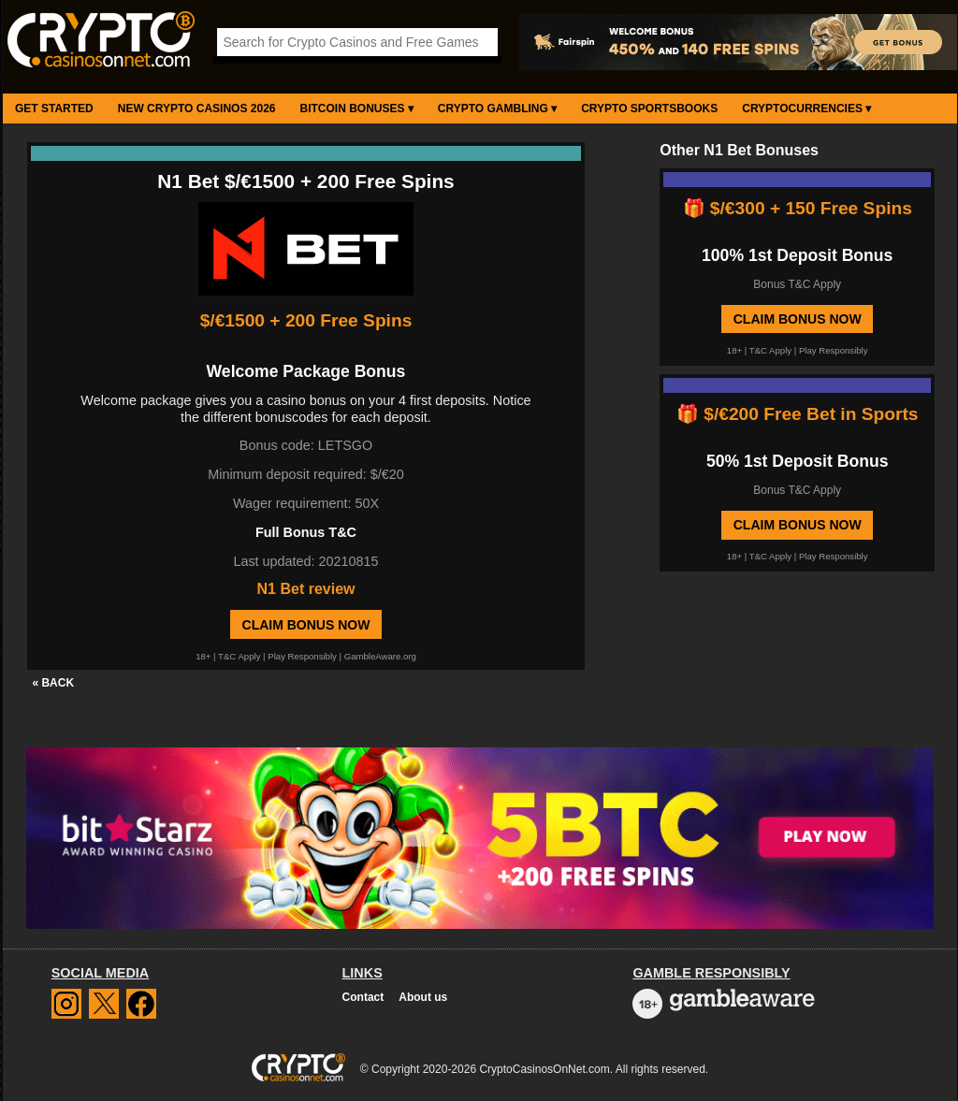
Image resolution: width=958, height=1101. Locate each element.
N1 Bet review (306, 589)
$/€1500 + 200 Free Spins (306, 320)
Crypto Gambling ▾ (497, 108)
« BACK (53, 682)
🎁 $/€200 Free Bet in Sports (797, 414)
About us (423, 997)
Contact (363, 997)
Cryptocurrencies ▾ (806, 108)
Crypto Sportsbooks (649, 108)
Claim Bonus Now (306, 624)
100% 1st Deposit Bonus (797, 255)
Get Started (54, 108)
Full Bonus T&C (305, 532)
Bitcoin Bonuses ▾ (357, 108)
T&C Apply (239, 656)
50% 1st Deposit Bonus (797, 461)
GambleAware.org (380, 656)
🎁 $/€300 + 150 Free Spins (797, 208)
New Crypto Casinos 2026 (197, 108)
